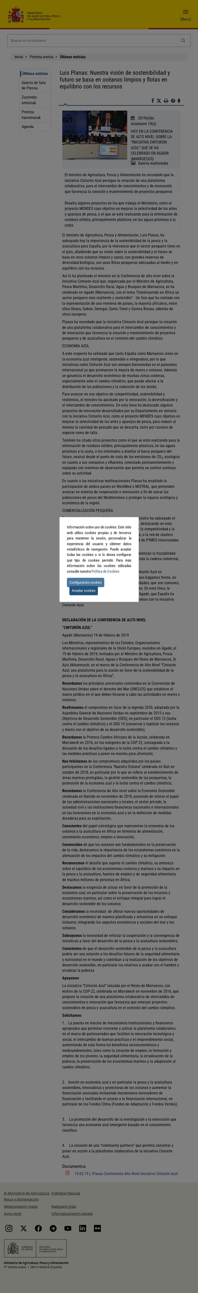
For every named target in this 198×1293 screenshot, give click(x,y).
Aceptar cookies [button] (83, 590)
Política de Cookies (105, 571)
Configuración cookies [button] (85, 582)
